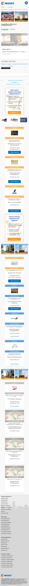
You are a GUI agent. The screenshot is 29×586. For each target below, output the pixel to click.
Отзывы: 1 (13, 29)
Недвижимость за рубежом (6, 507)
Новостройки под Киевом (6, 522)
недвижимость (4, 579)
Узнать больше (14, 152)
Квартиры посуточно (5, 540)
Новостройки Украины (5, 518)
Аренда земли (4, 546)
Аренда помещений (5, 548)
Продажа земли (4, 503)
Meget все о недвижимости (14, 575)
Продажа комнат (4, 500)
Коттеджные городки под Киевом (7, 559)
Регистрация (10, 7)
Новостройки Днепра (5, 524)
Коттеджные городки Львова (6, 566)
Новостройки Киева (5, 520)
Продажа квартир (4, 498)
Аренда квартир (4, 539)
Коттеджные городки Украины (7, 555)
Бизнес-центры (4, 550)
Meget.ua (25, 64)
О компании (4, 29)
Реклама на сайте (4, 513)
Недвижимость (4, 9)
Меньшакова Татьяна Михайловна (15, 80)
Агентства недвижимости (6, 509)
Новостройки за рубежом (6, 531)
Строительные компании (6, 533)
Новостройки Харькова (5, 527)
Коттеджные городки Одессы (7, 563)
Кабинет (3, 7)
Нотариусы (11, 9)
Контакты (3, 511)
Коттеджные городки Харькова (7, 565)
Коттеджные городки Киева (6, 557)
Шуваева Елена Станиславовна (13, 84)
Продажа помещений (5, 505)
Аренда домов (4, 542)
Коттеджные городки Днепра (6, 561)
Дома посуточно (4, 544)
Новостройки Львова (5, 529)
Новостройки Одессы (5, 526)
